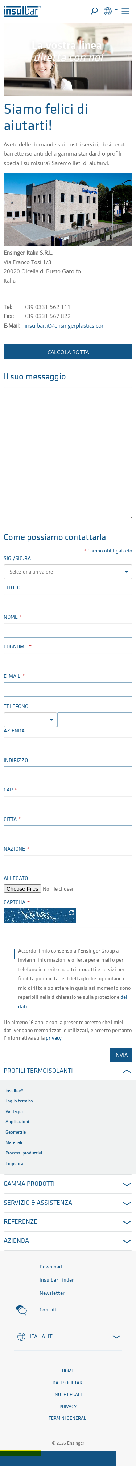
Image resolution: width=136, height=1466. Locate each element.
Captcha (14, 903)
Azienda (14, 731)
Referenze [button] (20, 1222)
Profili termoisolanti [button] (38, 1071)
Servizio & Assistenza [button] (38, 1203)
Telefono (16, 706)
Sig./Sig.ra (17, 559)
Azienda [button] (16, 1241)
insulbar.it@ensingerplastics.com (66, 325)
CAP (8, 790)
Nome (11, 617)
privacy (53, 1038)
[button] (125, 11)
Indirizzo (16, 760)
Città (10, 819)
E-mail (12, 676)
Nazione (14, 849)
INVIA (121, 1055)
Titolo (12, 588)
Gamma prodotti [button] (29, 1184)
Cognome (15, 647)
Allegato (16, 878)
